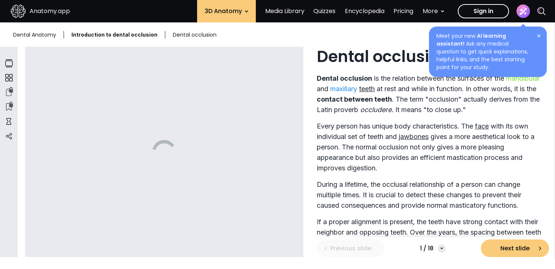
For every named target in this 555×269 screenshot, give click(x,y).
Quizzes (324, 11)
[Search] (541, 11)
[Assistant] (523, 11)
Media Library (284, 11)
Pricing (403, 11)
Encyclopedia (364, 11)
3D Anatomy (226, 11)
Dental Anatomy (34, 34)
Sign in (483, 11)
